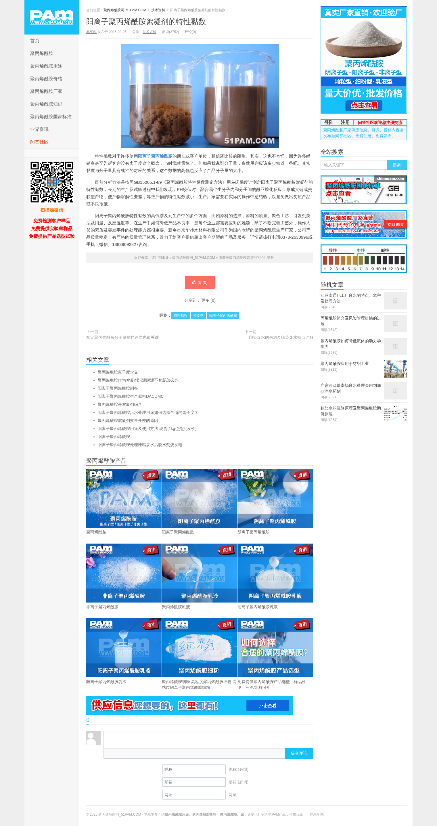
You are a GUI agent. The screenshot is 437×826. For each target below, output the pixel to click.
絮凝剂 (198, 315)
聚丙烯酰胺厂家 (46, 91)
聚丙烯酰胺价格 (46, 78)
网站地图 (317, 814)
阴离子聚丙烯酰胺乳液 (275, 576)
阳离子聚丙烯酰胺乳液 (124, 651)
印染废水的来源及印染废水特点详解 (281, 337)
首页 (34, 40)
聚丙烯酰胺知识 (46, 104)
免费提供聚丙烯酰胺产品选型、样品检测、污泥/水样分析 (275, 654)
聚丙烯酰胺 (41, 53)
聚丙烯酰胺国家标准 (51, 116)
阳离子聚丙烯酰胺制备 (118, 388)
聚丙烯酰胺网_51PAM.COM (51, 17)
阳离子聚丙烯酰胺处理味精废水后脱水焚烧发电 (140, 444)
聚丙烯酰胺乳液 (199, 576)
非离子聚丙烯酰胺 (124, 576)
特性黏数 (180, 315)
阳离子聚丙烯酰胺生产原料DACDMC (131, 396)
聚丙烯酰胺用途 (46, 66)
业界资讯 (39, 129)
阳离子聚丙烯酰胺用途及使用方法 (147, 428)
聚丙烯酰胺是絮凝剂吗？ (120, 404)
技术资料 (158, 10)
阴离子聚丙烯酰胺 (275, 501)
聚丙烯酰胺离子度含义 (118, 372)
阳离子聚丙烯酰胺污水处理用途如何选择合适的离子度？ (148, 412)
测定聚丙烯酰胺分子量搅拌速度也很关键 (122, 337)
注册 (345, 122)
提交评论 (299, 753)
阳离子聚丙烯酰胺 (155, 156)
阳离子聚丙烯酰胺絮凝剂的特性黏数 (146, 21)
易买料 (91, 32)
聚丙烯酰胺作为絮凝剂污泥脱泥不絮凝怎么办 (138, 380)
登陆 (329, 122)
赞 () (200, 282)
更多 (205, 300)
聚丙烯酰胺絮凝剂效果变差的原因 (128, 420)
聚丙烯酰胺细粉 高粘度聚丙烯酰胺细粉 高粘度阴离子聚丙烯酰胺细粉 (199, 654)
